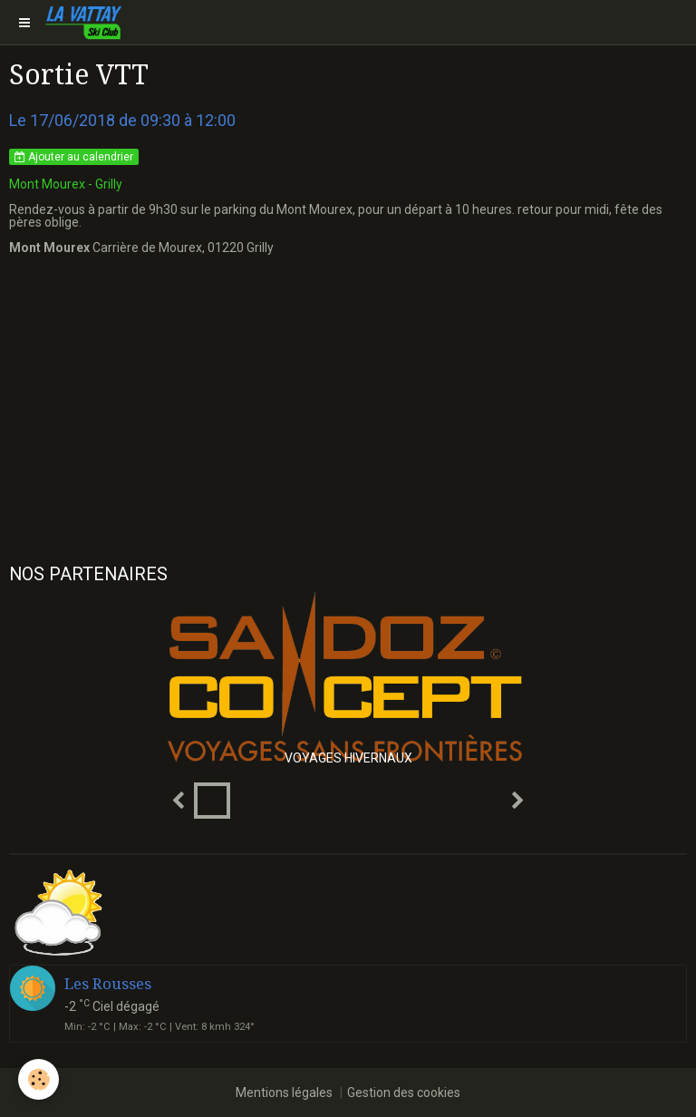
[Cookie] (38, 1079)
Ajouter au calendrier (73, 157)
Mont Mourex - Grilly (65, 184)
